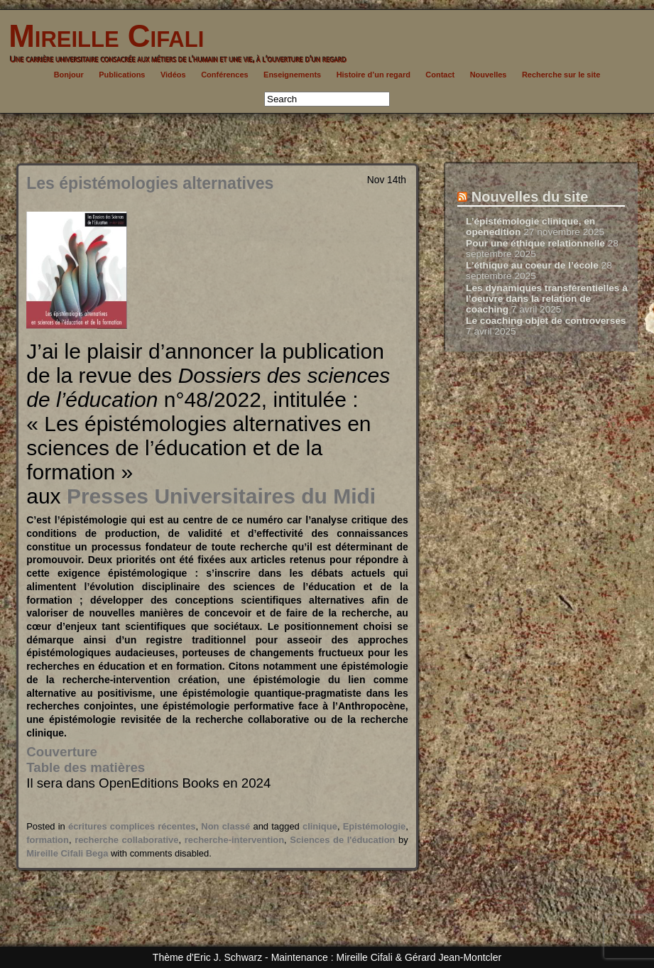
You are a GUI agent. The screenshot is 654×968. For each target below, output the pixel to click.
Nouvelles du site (530, 197)
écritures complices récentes (132, 826)
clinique (320, 826)
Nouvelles (488, 74)
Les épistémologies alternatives (149, 183)
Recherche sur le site (561, 74)
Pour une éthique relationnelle (535, 243)
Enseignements (292, 74)
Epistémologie (374, 826)
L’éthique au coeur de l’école (532, 265)
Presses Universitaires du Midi (221, 496)
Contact (439, 74)
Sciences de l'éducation (342, 839)
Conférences (224, 74)
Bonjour (69, 74)
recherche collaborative (126, 839)
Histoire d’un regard (373, 74)
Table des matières (85, 767)
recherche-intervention (234, 839)
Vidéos (173, 74)
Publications (122, 74)
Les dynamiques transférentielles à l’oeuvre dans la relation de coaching (547, 299)
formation (47, 839)
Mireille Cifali (102, 35)
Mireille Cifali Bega (67, 853)
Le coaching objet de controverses (546, 320)
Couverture (61, 751)
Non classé (225, 826)
